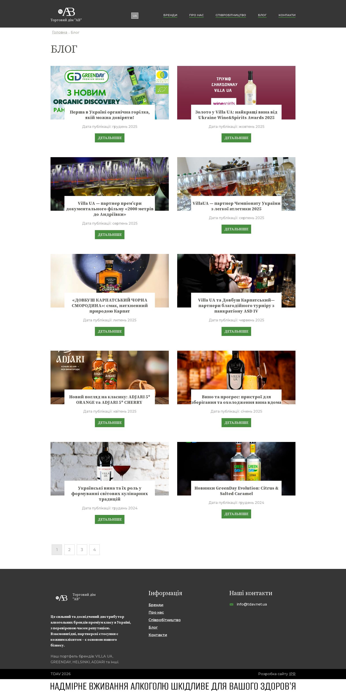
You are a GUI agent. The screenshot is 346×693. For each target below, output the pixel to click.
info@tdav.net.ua (252, 604)
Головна (59, 32)
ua (135, 15)
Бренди (170, 15)
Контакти (286, 15)
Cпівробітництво (231, 15)
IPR (292, 674)
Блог (262, 15)
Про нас (196, 15)
